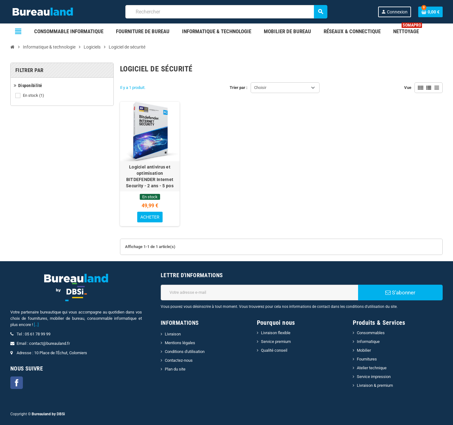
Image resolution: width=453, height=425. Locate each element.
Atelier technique (372, 367)
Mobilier (364, 350)
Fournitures (367, 359)
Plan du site (175, 369)
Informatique (368, 341)
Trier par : (238, 87)
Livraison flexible (275, 332)
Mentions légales (180, 342)
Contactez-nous (179, 360)
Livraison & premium (375, 385)
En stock (34, 95)
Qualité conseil (274, 350)
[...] (36, 324)
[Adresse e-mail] (259, 292)
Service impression (374, 376)
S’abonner (400, 292)
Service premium (276, 341)
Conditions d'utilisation (185, 351)
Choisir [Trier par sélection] (260, 87)
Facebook (16, 382)
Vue (407, 87)
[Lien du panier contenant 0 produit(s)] (430, 12)
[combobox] (226, 11)
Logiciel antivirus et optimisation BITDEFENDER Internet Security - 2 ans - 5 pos (150, 176)
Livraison (173, 334)
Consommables (371, 332)
